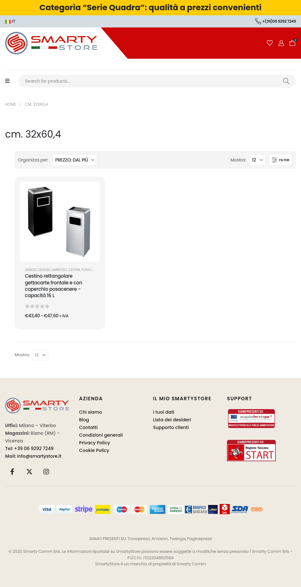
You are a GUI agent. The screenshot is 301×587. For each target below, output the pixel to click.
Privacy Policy (94, 443)
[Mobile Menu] (10, 81)
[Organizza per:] (74, 160)
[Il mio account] (281, 43)
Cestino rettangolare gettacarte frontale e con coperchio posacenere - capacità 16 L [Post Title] (53, 286)
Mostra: (238, 160)
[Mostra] (257, 160)
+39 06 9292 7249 (34, 448)
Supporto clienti (171, 427)
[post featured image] (60, 222)
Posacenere (91, 269)
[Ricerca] (286, 81)
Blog (84, 420)
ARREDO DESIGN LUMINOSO (46, 269)
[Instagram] (46, 471)
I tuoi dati (164, 412)
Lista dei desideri (172, 420)
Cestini (74, 269)
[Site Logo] (64, 43)
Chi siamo (90, 412)
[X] (29, 471)
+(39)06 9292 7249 (275, 21)
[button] (281, 160)
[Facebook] (12, 471)
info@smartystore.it (39, 456)
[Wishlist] (269, 43)
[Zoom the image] (37, 401)
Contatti (88, 427)
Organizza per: (33, 160)
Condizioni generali (101, 435)
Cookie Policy (94, 450)
